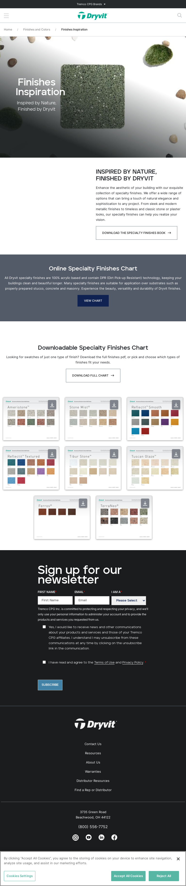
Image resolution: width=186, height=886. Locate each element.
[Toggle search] (180, 15)
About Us (93, 762)
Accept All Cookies (128, 876)
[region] (93, 868)
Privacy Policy (132, 662)
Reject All (164, 876)
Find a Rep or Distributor (93, 790)
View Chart (93, 300)
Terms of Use (104, 662)
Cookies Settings (20, 876)
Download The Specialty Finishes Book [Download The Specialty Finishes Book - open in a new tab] (133, 233)
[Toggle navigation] (93, 4)
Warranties (93, 771)
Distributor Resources (93, 781)
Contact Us (93, 744)
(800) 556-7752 (93, 826)
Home (8, 29)
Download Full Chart (90, 375)
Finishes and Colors (36, 29)
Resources (93, 753)
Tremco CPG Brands (89, 4)
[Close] (178, 859)
